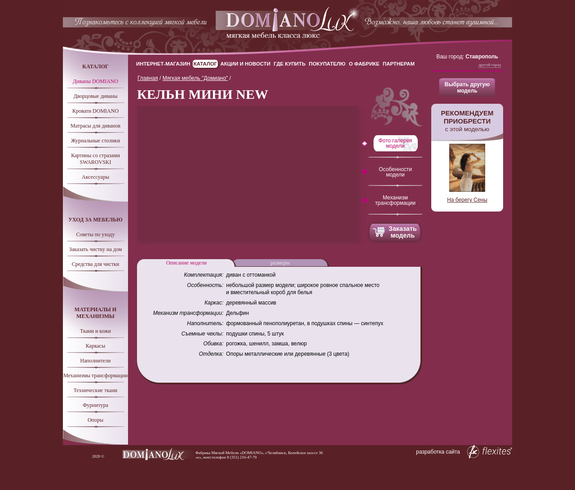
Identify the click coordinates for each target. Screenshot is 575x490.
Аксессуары (95, 177)
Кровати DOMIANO (95, 111)
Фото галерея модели (395, 143)
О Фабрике (364, 63)
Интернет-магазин (163, 63)
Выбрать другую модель (467, 87)
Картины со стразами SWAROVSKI (95, 158)
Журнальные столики (95, 140)
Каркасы (96, 346)
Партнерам (399, 63)
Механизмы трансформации (95, 375)
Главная (147, 78)
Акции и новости (245, 63)
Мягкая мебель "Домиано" (195, 78)
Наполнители (95, 361)
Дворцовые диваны (95, 96)
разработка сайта (464, 452)
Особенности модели (395, 172)
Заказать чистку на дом (95, 249)
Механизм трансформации (395, 200)
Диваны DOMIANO (95, 81)
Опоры (95, 420)
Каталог (205, 63)
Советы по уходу (95, 234)
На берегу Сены (467, 200)
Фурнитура (95, 405)
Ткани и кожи (95, 331)
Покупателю (327, 63)
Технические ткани (96, 390)
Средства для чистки (95, 264)
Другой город (489, 64)
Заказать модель (403, 231)
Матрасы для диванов (95, 126)
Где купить (289, 63)
